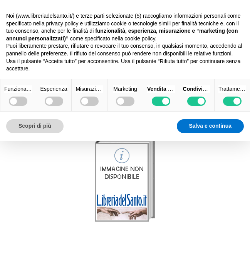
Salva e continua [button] (210, 126)
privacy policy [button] (62, 23)
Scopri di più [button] (34, 126)
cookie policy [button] (139, 38)
